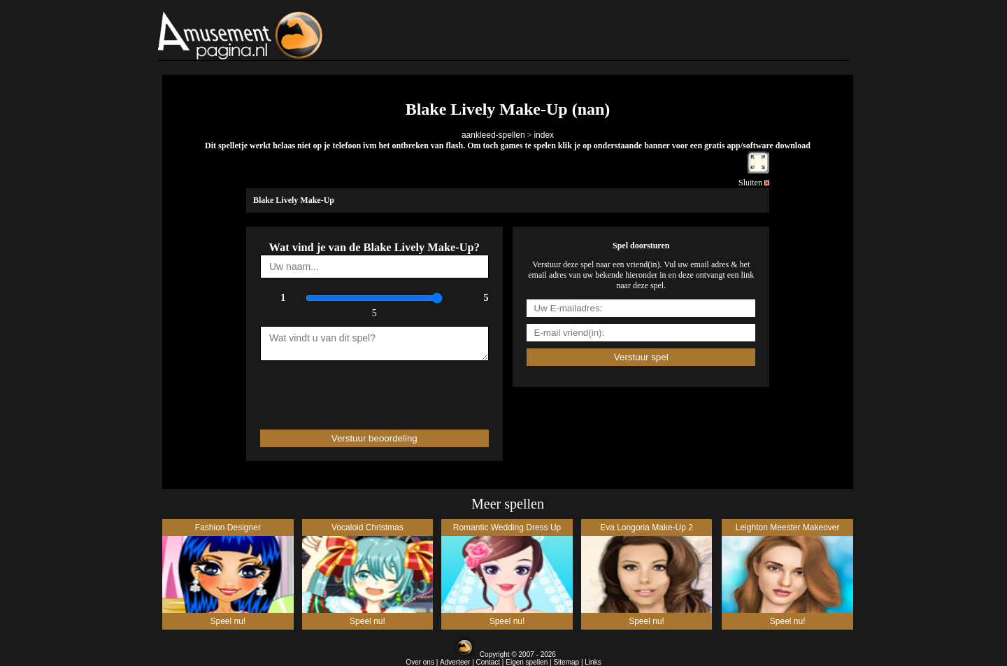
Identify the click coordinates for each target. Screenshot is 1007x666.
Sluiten (753, 182)
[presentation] (342, 389)
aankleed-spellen (493, 135)
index (544, 135)
